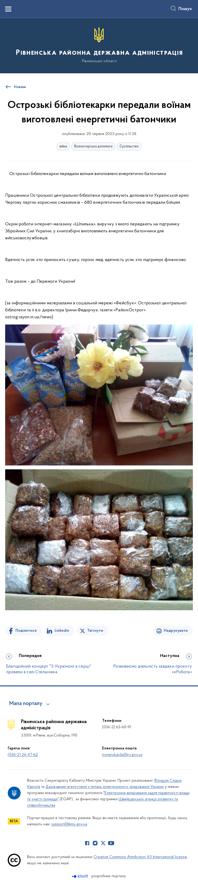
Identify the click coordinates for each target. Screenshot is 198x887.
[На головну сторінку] (99, 45)
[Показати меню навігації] (8, 9)
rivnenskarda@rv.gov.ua (122, 755)
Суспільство (129, 146)
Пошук (185, 9)
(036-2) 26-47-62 (23, 755)
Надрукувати (176, 631)
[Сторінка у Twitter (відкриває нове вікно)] (103, 843)
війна (63, 146)
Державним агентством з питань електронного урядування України (105, 787)
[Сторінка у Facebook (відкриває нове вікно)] (87, 843)
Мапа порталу (26, 704)
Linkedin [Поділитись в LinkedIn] (62, 631)
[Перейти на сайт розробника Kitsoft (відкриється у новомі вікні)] (80, 876)
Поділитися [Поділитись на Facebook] (26, 631)
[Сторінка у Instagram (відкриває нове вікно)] (95, 843)
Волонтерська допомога (93, 146)
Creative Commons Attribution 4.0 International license (140, 857)
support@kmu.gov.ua (69, 824)
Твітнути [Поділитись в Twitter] (95, 631)
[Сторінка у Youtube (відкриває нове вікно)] (111, 843)
